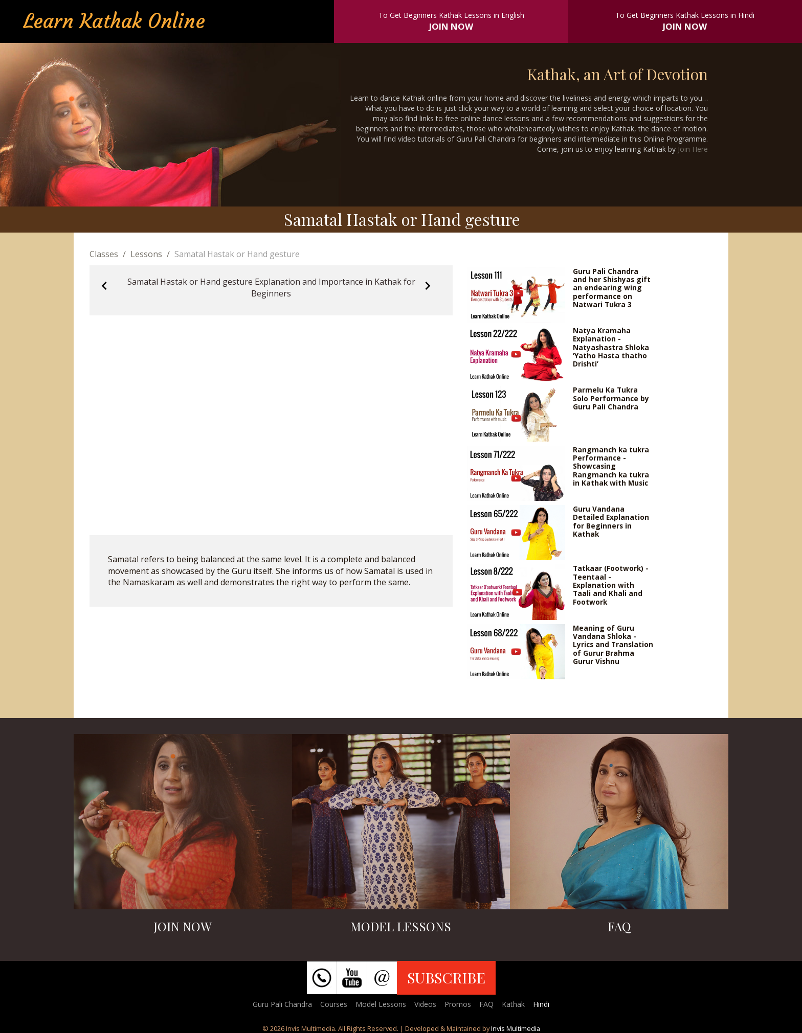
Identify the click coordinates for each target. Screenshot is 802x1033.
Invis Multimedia (515, 1028)
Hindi (541, 1004)
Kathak (513, 1004)
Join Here (693, 149)
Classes (104, 254)
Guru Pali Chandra (282, 1004)
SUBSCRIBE (446, 977)
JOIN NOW (451, 26)
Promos (457, 1004)
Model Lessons (380, 1004)
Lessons (146, 254)
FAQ (486, 1004)
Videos (425, 1004)
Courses (333, 1004)
